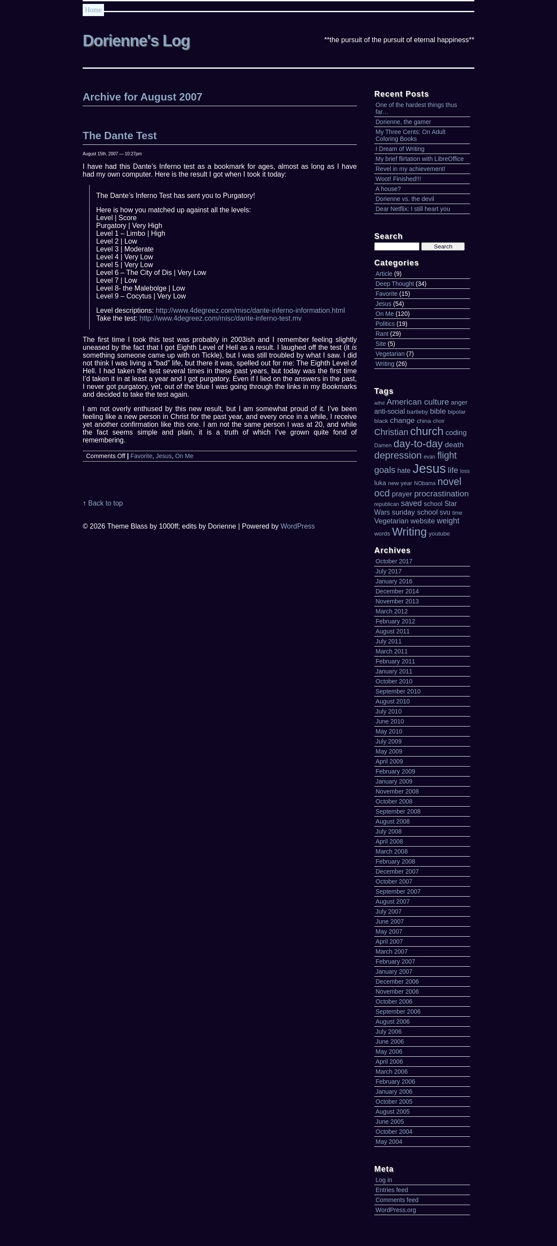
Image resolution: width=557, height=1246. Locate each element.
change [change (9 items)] (402, 420)
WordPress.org (396, 1209)
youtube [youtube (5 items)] (439, 533)
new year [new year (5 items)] (400, 483)
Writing (385, 363)
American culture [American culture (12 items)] (417, 401)
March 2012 (392, 611)
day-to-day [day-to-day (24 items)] (418, 443)
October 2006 (394, 1001)
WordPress (298, 526)
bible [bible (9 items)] (438, 411)
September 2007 (398, 891)
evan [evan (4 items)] (430, 457)
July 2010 (389, 711)
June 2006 (390, 1041)
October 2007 (394, 881)
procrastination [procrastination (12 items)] (441, 493)
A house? (388, 188)
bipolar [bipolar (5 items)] (457, 412)
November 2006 (397, 991)
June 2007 (390, 921)
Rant (382, 333)
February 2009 (395, 771)
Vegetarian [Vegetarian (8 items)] (391, 521)
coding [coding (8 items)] (456, 432)
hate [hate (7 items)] (403, 470)
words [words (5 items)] (382, 533)
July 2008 (389, 831)
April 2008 (389, 841)
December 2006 (397, 981)
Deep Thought (395, 283)
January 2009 (394, 781)
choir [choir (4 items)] (439, 421)
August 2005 (393, 1111)
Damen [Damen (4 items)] (383, 445)
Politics (385, 323)
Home (93, 9)
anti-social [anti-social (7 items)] (389, 411)
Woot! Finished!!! (398, 178)
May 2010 (389, 731)
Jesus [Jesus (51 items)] (429, 468)
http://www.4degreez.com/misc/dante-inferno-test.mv (221, 318)
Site (381, 343)
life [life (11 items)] (453, 470)
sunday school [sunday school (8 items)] (415, 512)
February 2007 (395, 961)
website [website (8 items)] (422, 521)
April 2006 (389, 1061)
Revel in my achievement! (410, 168)
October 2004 (394, 1131)
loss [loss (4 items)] (465, 471)
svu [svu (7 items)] (445, 512)
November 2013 (397, 601)
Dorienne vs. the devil (405, 198)
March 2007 (392, 951)
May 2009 (389, 751)
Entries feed (392, 1189)
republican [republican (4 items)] (386, 504)
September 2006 (398, 1011)
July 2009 (389, 741)
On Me (385, 313)
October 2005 (394, 1101)
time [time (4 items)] (457, 513)
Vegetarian (390, 353)
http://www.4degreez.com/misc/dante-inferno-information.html (250, 310)
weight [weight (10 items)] (448, 520)
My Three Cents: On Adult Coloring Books (411, 135)
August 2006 (393, 1021)
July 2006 (389, 1031)
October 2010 (394, 681)
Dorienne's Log (136, 41)
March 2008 (392, 851)
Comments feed (397, 1199)
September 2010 (398, 691)
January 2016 (394, 581)
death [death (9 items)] (454, 444)
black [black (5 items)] (381, 421)
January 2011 (394, 671)
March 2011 (392, 651)
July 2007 (389, 911)
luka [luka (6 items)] (380, 482)
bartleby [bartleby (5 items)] (417, 412)
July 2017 (389, 571)
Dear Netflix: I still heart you (413, 208)
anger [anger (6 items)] (459, 402)
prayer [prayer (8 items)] (402, 494)
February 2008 (395, 861)
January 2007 (394, 971)
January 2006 (394, 1091)
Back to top (105, 503)
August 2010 (393, 701)
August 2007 (393, 901)
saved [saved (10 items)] (411, 503)
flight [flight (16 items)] (447, 455)
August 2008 (393, 821)
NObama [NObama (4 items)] (425, 483)
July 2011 (389, 641)
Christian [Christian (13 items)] (391, 432)
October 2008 (394, 801)
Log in (384, 1179)
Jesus (384, 303)
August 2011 (393, 631)
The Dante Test (120, 135)
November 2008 (397, 791)
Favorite (387, 293)
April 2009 (389, 761)
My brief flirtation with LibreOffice (420, 158)
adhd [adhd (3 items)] (379, 402)
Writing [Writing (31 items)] (409, 532)
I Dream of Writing (400, 148)
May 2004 (389, 1141)
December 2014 (397, 591)
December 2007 (397, 871)
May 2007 (389, 931)
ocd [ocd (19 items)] (382, 493)
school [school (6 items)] (433, 503)
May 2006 (389, 1051)
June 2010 (390, 721)
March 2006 (392, 1071)
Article (384, 273)
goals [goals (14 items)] (385, 470)
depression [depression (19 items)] (398, 455)
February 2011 (395, 661)
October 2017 (394, 561)
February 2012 (395, 621)
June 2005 (390, 1121)
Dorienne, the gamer (403, 121)
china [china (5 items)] (424, 421)
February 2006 (395, 1081)
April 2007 (389, 941)
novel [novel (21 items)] (449, 481)
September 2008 (398, 811)
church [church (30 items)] (427, 431)
